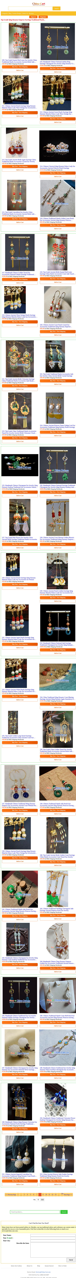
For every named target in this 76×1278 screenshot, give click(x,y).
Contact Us (25, 13)
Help (38, 1269)
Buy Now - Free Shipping (19, 67)
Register (43, 17)
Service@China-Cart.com (43, 1275)
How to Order (63, 1269)
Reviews (31, 13)
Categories (5, 13)
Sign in (33, 17)
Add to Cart (19, 70)
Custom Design (16, 13)
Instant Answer (49, 1269)
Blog (10, 13)
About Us (29, 1269)
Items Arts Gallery (16, 1269)
